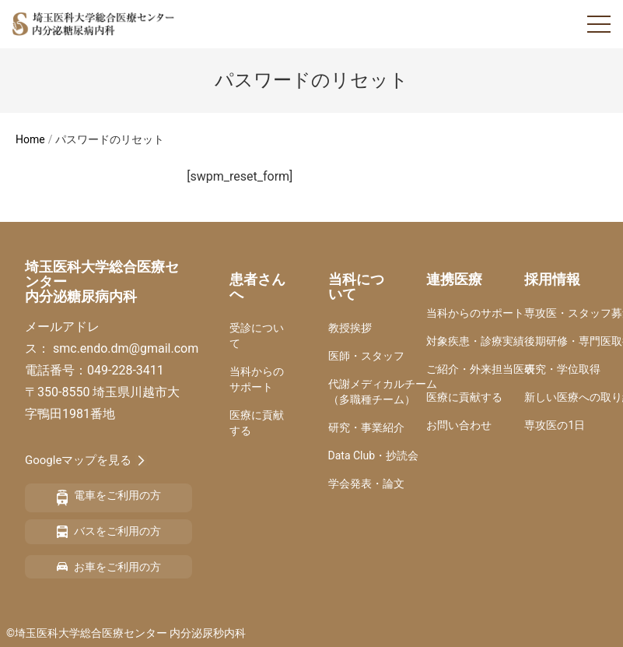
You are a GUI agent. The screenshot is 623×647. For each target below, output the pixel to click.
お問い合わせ (459, 425)
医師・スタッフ (366, 356)
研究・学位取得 (562, 369)
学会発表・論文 (366, 483)
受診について (256, 336)
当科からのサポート (256, 379)
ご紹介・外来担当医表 (480, 369)
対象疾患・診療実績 (475, 341)
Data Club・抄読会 (373, 455)
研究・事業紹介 (366, 427)
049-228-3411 (125, 370)
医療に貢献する (256, 423)
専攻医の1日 (554, 425)
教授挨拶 (350, 328)
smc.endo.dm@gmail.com (125, 348)
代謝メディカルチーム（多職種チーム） (382, 392)
